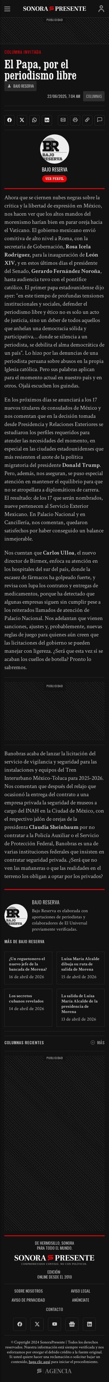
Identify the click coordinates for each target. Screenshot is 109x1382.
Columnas (94, 96)
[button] (63, 120)
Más (98, 1042)
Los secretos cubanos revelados (26, 998)
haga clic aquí (39, 1361)
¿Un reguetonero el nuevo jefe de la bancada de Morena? (28, 964)
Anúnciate (80, 1300)
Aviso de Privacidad (28, 1300)
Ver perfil (54, 178)
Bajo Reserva (20, 86)
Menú (7, 9)
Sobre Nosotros (28, 1291)
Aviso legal (80, 1291)
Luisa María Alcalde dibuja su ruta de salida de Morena (80, 964)
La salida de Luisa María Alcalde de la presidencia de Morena (79, 1003)
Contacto (54, 1309)
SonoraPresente (54, 8)
